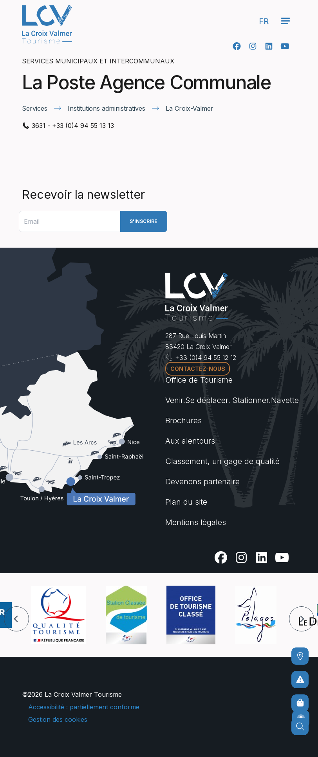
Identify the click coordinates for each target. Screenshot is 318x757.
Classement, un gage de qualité (222, 461)
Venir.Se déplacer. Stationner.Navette (232, 400)
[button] (16, 618)
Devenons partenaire (202, 481)
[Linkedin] (269, 46)
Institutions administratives (106, 108)
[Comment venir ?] (300, 656)
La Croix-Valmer (189, 108)
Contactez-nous (197, 368)
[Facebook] (237, 46)
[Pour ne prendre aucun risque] (300, 679)
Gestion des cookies (57, 719)
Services (34, 108)
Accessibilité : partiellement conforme (83, 707)
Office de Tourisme (199, 380)
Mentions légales (195, 522)
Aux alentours (190, 441)
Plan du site (186, 502)
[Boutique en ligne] (300, 703)
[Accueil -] (47, 24)
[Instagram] (253, 46)
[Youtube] (285, 46)
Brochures (183, 420)
